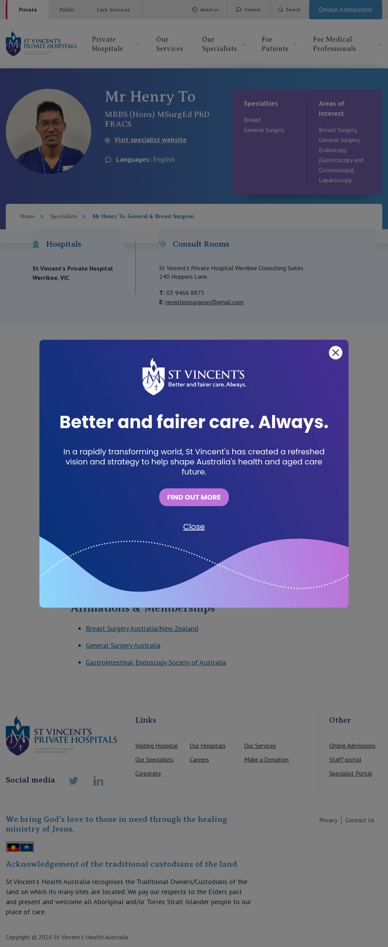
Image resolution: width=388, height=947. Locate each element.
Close (194, 526)
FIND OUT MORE (194, 497)
